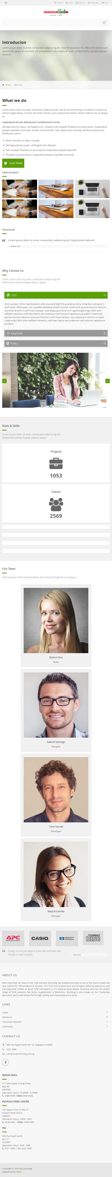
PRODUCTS (7, 1017)
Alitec (19, 1171)
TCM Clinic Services (11, 1022)
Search (58, 2)
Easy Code (14, 333)
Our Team (13, 163)
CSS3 (11, 295)
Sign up (80, 2)
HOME (5, 1012)
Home (8, 85)
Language (93, 2)
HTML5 (12, 343)
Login (69, 2)
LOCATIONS (7, 1026)
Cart (105, 2)
